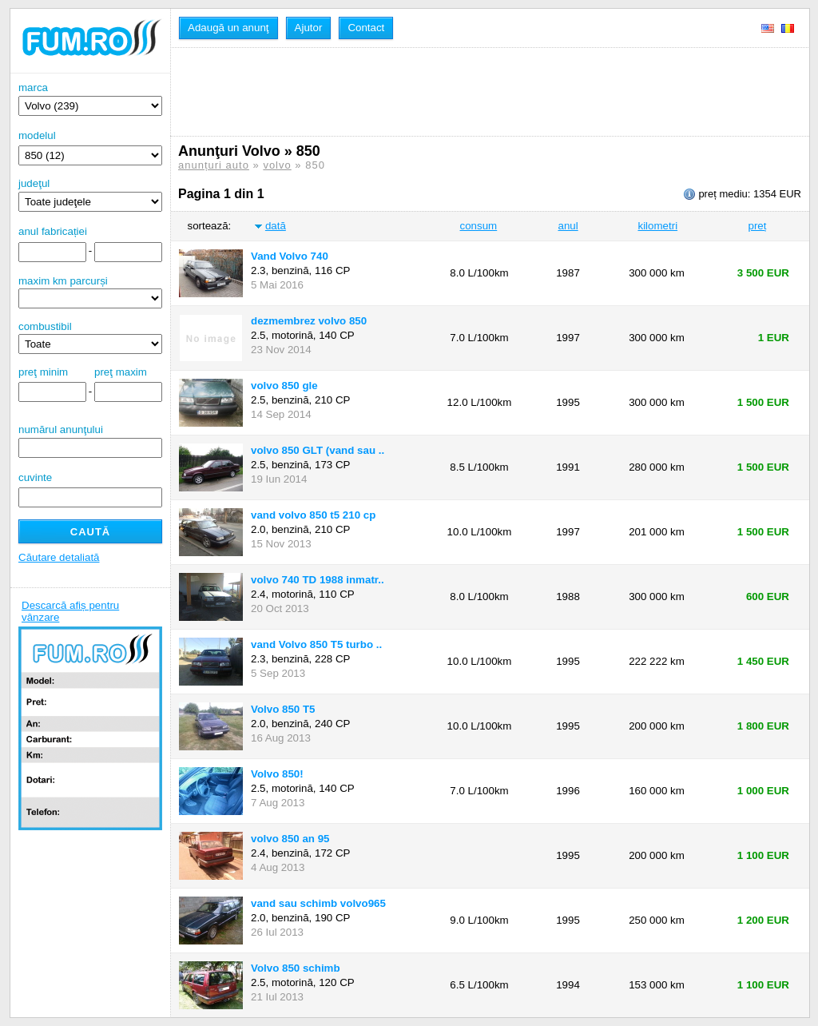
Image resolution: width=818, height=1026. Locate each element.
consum (479, 226)
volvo (277, 165)
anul (568, 226)
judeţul (90, 194)
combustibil (45, 326)
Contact (365, 28)
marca (90, 99)
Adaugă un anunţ (228, 28)
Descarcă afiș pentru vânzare (70, 611)
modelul (37, 135)
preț (758, 226)
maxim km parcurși (63, 281)
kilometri (657, 226)
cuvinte (35, 477)
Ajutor (309, 28)
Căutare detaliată (59, 557)
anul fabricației (52, 231)
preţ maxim (120, 372)
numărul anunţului (90, 441)
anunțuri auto (213, 165)
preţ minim (43, 372)
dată (275, 226)
